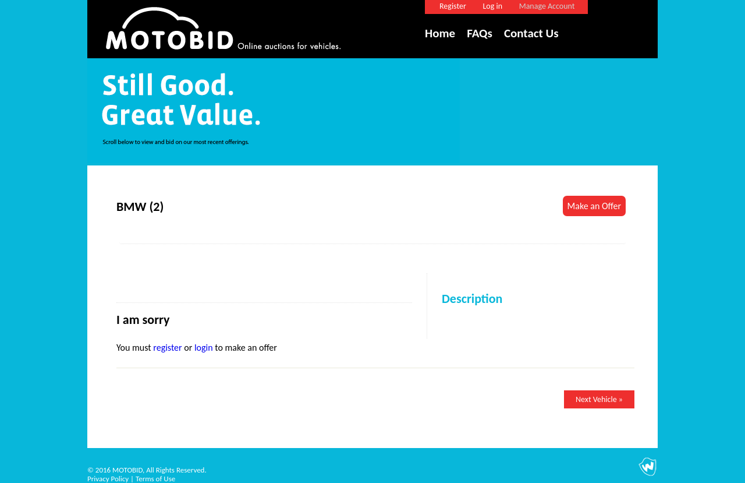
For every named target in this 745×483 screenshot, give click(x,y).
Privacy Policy (108, 478)
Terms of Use (155, 478)
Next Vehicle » (599, 399)
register (167, 347)
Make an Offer (594, 205)
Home (440, 33)
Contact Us (531, 33)
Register (452, 6)
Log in (492, 6)
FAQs (479, 33)
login (203, 347)
